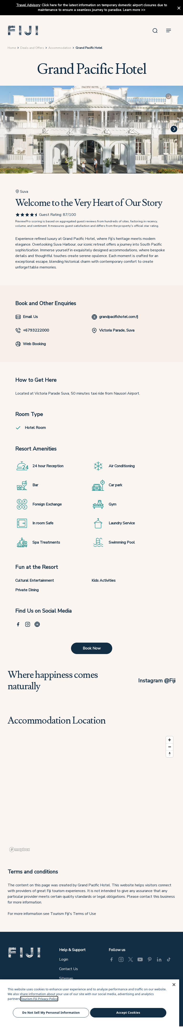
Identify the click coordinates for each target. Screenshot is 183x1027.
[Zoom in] (169, 739)
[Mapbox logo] (19, 849)
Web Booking (30, 344)
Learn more (131, 10)
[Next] (174, 129)
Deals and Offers (32, 48)
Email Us (26, 317)
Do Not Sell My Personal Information (51, 1012)
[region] (91, 794)
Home (12, 48)
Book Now (92, 648)
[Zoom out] (169, 746)
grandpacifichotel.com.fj (115, 317)
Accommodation (59, 48)
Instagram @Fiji (156, 680)
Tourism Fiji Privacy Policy (39, 999)
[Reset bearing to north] (169, 753)
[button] (23, 30)
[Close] (174, 984)
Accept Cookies (128, 1012)
